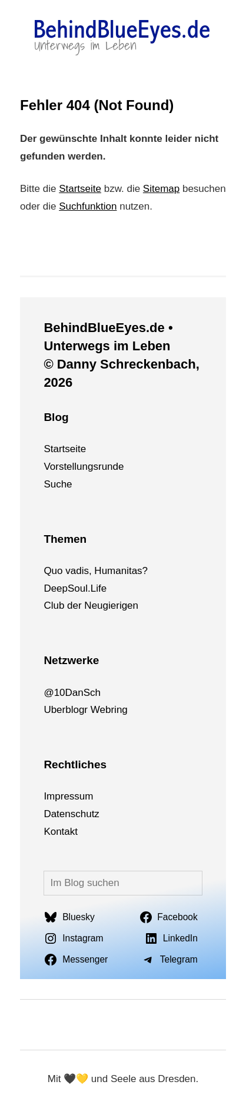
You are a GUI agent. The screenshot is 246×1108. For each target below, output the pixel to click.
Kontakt (61, 831)
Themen (65, 539)
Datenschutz (71, 814)
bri (111, 709)
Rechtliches (75, 764)
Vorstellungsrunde (84, 466)
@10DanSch (72, 692)
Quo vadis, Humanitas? (96, 570)
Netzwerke (71, 660)
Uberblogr (66, 709)
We (98, 709)
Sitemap (161, 188)
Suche (58, 484)
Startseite (80, 188)
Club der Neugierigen (91, 605)
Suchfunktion (88, 206)
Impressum (68, 796)
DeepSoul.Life (75, 588)
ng (122, 709)
